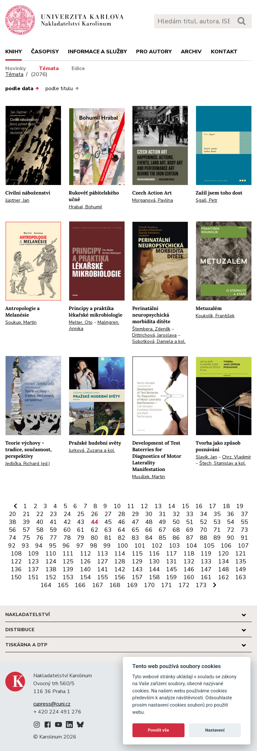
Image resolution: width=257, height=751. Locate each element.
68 (176, 530)
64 (121, 530)
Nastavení (215, 730)
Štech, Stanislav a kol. (222, 463)
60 (67, 530)
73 (244, 530)
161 (206, 577)
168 (114, 585)
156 (119, 577)
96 (66, 546)
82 (121, 538)
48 (149, 522)
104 (191, 546)
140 (85, 569)
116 (154, 553)
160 (189, 577)
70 (203, 530)
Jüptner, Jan (17, 200)
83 (135, 538)
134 (223, 561)
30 (149, 514)
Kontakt (224, 51)
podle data (22, 88)
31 (162, 514)
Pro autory (154, 51)
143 (137, 569)
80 (94, 538)
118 (189, 553)
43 (80, 522)
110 (50, 553)
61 (80, 530)
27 (108, 514)
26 (94, 514)
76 (39, 538)
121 (240, 553)
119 (206, 553)
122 (16, 561)
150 (16, 577)
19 (239, 506)
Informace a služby (97, 51)
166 (80, 585)
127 (102, 561)
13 (158, 506)
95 (52, 546)
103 (174, 546)
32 (176, 514)
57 (26, 530)
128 (119, 561)
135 (240, 561)
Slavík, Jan (206, 457)
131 (171, 561)
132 (189, 561)
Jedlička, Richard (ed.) (27, 463)
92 (11, 546)
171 (166, 585)
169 (132, 585)
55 (244, 522)
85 (162, 538)
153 (68, 577)
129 (137, 561)
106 (226, 546)
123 (33, 561)
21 (26, 514)
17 (212, 506)
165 (63, 585)
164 (46, 585)
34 (203, 514)
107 (243, 546)
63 (108, 530)
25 (80, 514)
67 (162, 530)
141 (102, 569)
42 (67, 522)
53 (217, 522)
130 (154, 561)
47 (135, 522)
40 (39, 522)
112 (85, 553)
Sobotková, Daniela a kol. (159, 341)
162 (223, 577)
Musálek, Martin (148, 477)
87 (189, 538)
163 (240, 577)
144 (154, 569)
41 (53, 522)
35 (217, 514)
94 (39, 546)
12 (144, 506)
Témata (49, 68)
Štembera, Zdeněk (151, 329)
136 (16, 569)
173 (201, 585)
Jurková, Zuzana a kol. (92, 450)
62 (94, 530)
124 (50, 561)
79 (80, 538)
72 (230, 530)
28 (121, 514)
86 (176, 538)
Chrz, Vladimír (236, 457)
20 (12, 514)
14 (171, 506)
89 (217, 538)
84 (149, 538)
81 (108, 538)
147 (206, 569)
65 (135, 530)
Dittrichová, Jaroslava (154, 335)
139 (68, 569)
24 (67, 514)
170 (149, 585)
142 (119, 569)
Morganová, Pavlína (152, 200)
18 (226, 506)
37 (244, 514)
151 (33, 577)
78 (67, 538)
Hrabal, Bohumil (85, 207)
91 (244, 538)
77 (53, 538)
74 (12, 538)
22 (39, 514)
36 (230, 514)
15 (185, 506)
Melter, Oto (81, 322)
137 (33, 569)
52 (203, 522)
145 (171, 569)
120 (223, 553)
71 (217, 530)
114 (119, 553)
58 (39, 530)
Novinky (15, 68)
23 (53, 514)
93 (25, 546)
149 (240, 569)
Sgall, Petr (206, 200)
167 (97, 585)
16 (199, 506)
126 (85, 561)
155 (102, 577)
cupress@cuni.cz (52, 704)
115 (137, 553)
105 (209, 546)
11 (130, 506)
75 (26, 538)
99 (107, 546)
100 (122, 546)
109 (33, 553)
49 (162, 522)
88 (203, 538)
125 (68, 561)
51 (189, 522)
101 (139, 546)
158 (154, 577)
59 (53, 530)
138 (50, 569)
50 (176, 522)
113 (102, 553)
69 (189, 530)
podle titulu (61, 88)
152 (50, 577)
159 (171, 577)
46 (121, 522)
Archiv (191, 51)
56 (12, 530)
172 (184, 585)
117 (171, 553)
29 (135, 514)
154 (85, 577)
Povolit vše (158, 730)
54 (230, 522)
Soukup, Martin (21, 322)
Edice (78, 68)
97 (80, 546)
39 (26, 522)
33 (189, 514)
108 (16, 553)
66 (149, 530)
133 (206, 561)
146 (189, 569)
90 (230, 538)
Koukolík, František (215, 316)
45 (108, 522)
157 (137, 577)
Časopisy (45, 51)
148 (223, 569)
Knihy (13, 51)
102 (157, 546)
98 (93, 546)
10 (117, 506)
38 (12, 522)
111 (68, 553)
